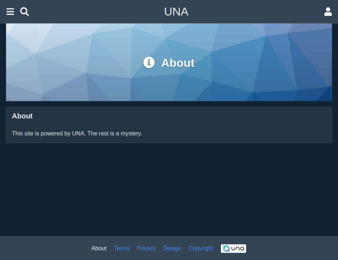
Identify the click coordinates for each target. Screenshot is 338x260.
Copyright (200, 248)
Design (172, 248)
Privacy (146, 248)
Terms (122, 248)
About (99, 248)
